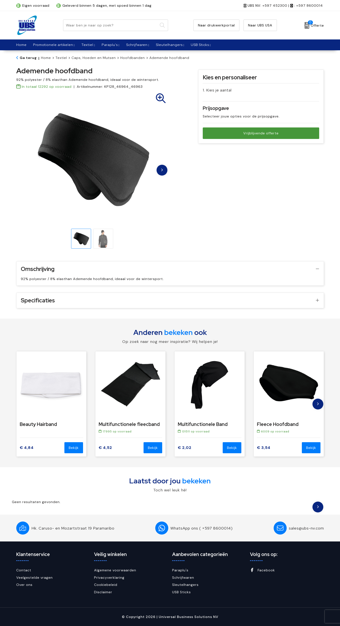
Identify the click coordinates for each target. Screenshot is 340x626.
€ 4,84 (27, 447)
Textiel (87, 44)
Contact (23, 570)
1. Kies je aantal (217, 90)
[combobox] (110, 25)
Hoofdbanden (132, 57)
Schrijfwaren (136, 44)
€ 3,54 (263, 447)
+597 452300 (274, 5)
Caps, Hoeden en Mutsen (94, 57)
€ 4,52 (105, 447)
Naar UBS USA (260, 25)
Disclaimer (103, 592)
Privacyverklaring (109, 577)
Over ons (24, 584)
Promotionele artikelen (53, 44)
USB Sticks (200, 44)
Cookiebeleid (105, 584)
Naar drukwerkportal (216, 25)
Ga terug (28, 57)
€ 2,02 (184, 447)
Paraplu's (110, 44)
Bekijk (74, 447)
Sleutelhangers (169, 44)
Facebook (262, 570)
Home (46, 57)
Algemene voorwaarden (115, 570)
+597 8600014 (309, 5)
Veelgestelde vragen (34, 577)
